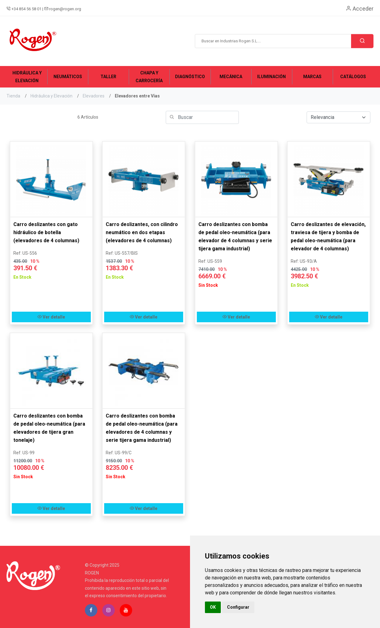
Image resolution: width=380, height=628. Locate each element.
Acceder (359, 8)
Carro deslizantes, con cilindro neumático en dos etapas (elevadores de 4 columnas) (142, 232)
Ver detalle (51, 316)
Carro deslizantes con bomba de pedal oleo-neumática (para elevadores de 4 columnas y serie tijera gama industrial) (142, 428)
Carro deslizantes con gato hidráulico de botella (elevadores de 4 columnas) (46, 232)
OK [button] (213, 607)
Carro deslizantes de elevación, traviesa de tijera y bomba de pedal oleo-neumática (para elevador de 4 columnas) (328, 236)
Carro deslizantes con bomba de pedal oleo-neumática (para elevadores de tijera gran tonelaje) (49, 428)
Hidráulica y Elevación (51, 95)
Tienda (13, 95)
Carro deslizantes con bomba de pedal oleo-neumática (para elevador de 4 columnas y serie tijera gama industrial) (235, 236)
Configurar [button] (238, 607)
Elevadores (93, 95)
